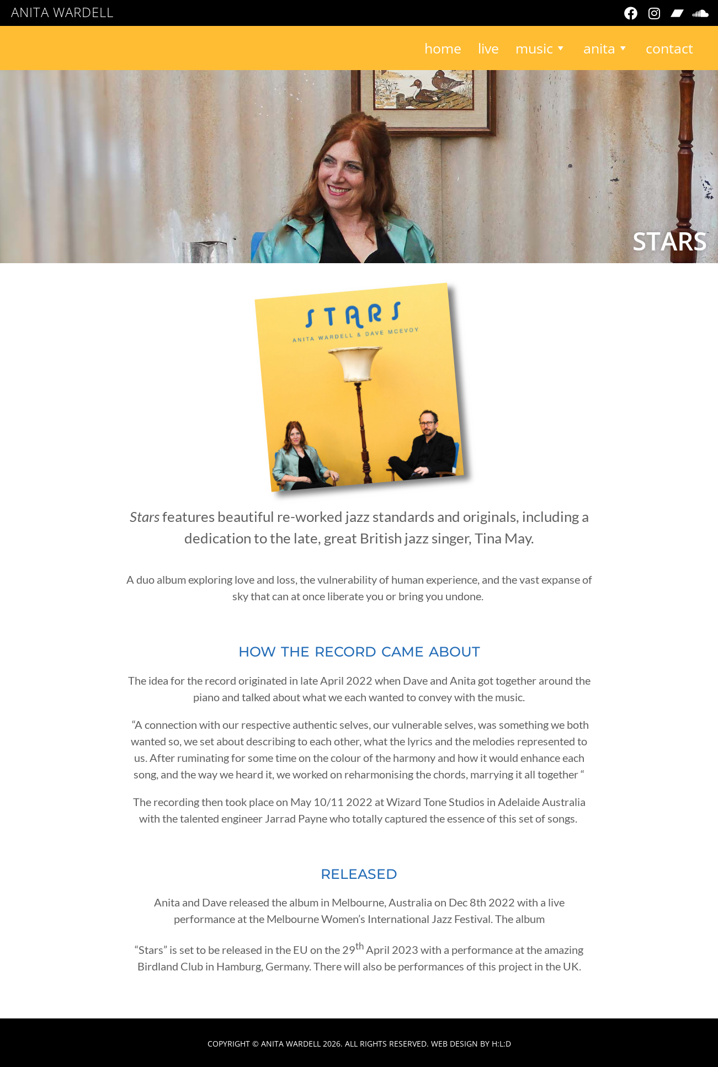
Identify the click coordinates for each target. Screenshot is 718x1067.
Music (541, 48)
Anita (606, 48)
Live (488, 48)
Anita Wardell (62, 12)
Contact (669, 48)
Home (442, 48)
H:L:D (501, 1043)
